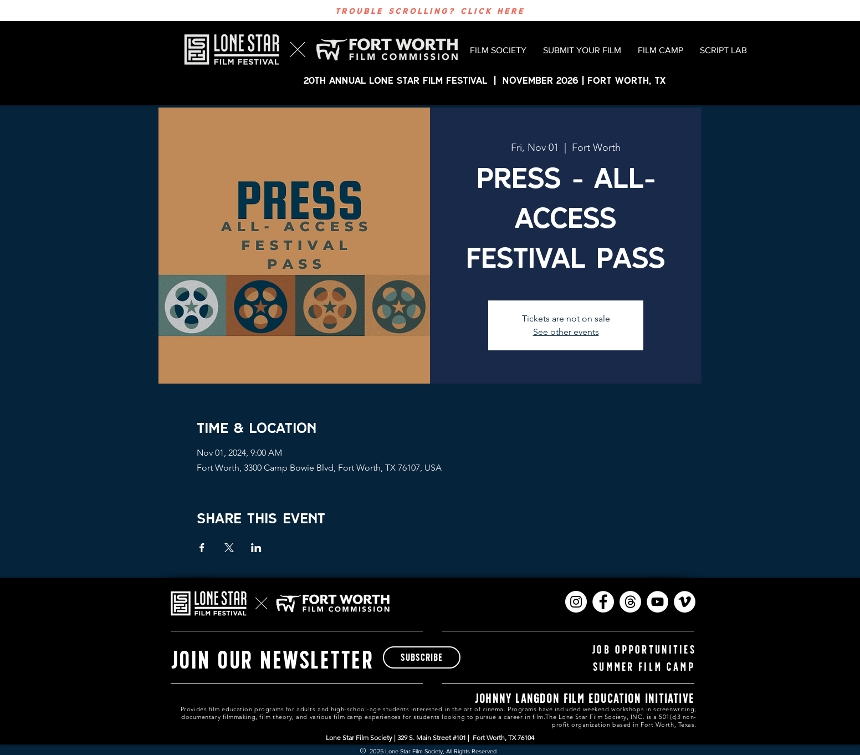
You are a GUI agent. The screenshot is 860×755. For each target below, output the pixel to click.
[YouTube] (657, 602)
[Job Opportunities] (644, 649)
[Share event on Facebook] (202, 547)
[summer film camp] (644, 667)
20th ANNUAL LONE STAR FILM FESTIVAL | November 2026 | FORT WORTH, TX (486, 80)
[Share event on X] (229, 547)
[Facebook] (603, 602)
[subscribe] (421, 657)
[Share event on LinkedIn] (256, 547)
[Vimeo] (684, 602)
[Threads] (630, 602)
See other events (566, 332)
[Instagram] (576, 602)
